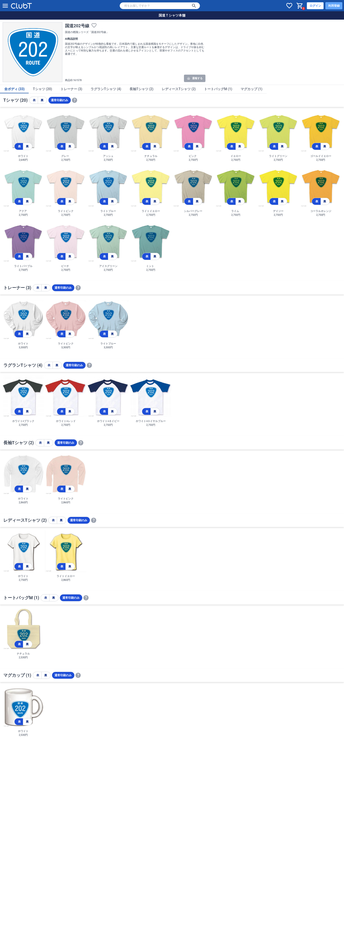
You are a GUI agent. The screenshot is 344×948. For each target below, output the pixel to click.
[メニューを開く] (5, 5)
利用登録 (334, 5)
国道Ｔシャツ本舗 (172, 15)
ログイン (315, 5)
